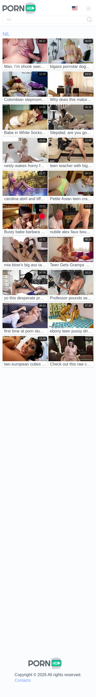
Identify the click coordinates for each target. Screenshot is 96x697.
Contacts (23, 680)
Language (75, 8)
